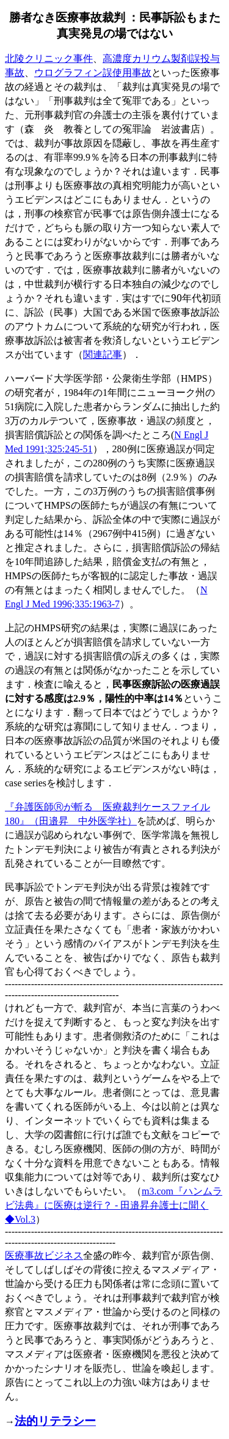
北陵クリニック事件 (49, 58)
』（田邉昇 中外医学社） (78, 820)
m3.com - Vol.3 (113, 1205)
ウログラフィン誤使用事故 (92, 72)
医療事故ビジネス (44, 1255)
